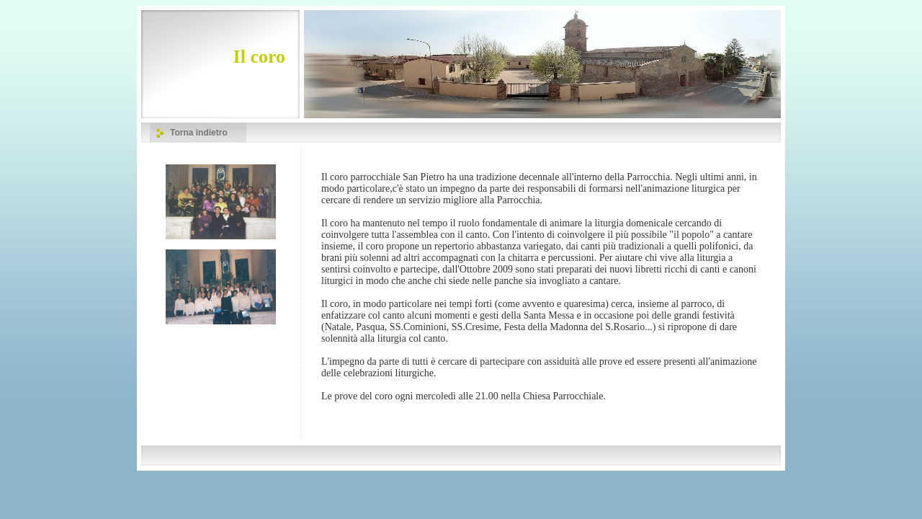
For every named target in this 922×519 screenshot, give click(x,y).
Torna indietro (199, 133)
